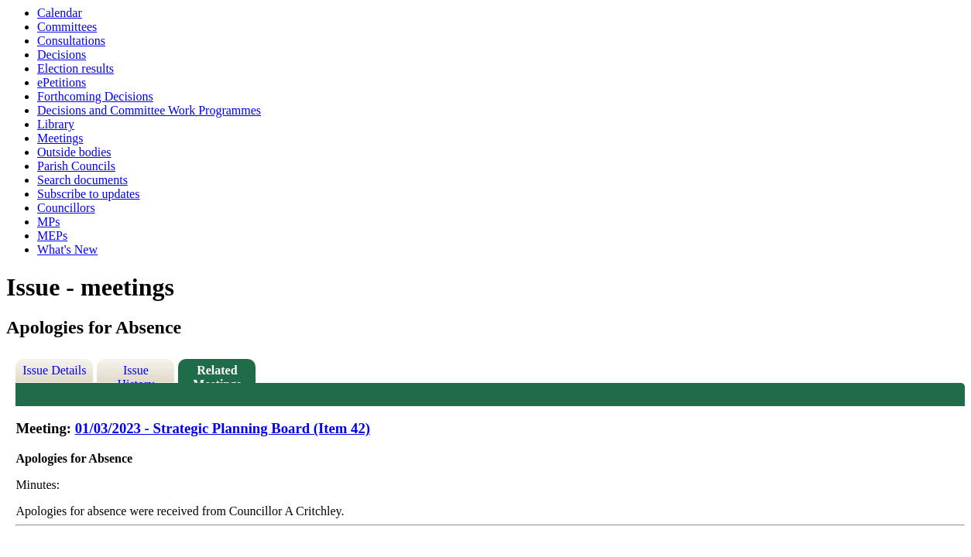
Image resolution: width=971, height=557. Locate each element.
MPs (48, 221)
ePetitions (61, 82)
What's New (67, 249)
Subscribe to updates (88, 193)
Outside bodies (74, 152)
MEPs (52, 235)
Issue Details (54, 370)
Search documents (82, 179)
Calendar (59, 12)
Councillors (66, 207)
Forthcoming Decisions (95, 96)
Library (55, 124)
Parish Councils (76, 166)
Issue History (135, 373)
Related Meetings (217, 373)
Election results (75, 68)
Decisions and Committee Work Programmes (149, 110)
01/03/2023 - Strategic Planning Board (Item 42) (222, 428)
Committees (67, 26)
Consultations (71, 40)
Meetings (60, 138)
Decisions (61, 54)
